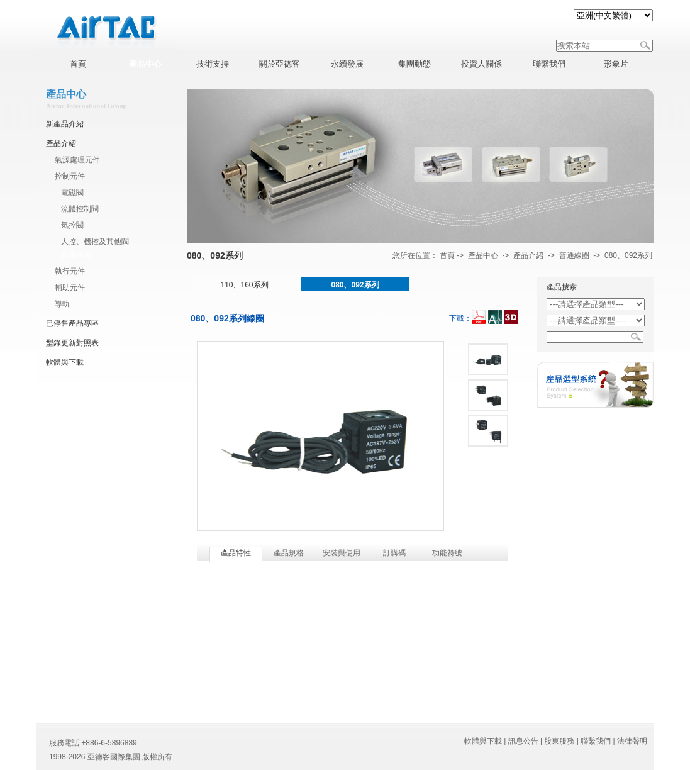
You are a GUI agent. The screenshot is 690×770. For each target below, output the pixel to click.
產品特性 (236, 553)
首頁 (447, 255)
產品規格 (289, 553)
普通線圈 (76, 254)
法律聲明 (632, 741)
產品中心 (483, 255)
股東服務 (559, 741)
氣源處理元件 (77, 159)
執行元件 (70, 271)
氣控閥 (72, 225)
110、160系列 (244, 285)
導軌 (62, 303)
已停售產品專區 (72, 323)
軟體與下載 (65, 362)
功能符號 (447, 553)
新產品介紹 (65, 124)
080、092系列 (628, 255)
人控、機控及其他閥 (95, 241)
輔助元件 (70, 287)
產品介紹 (61, 143)
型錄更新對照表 (72, 342)
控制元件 (70, 176)
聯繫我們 (596, 741)
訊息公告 (523, 741)
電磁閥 (72, 192)
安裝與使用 (341, 553)
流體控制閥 (80, 208)
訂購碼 (394, 553)
